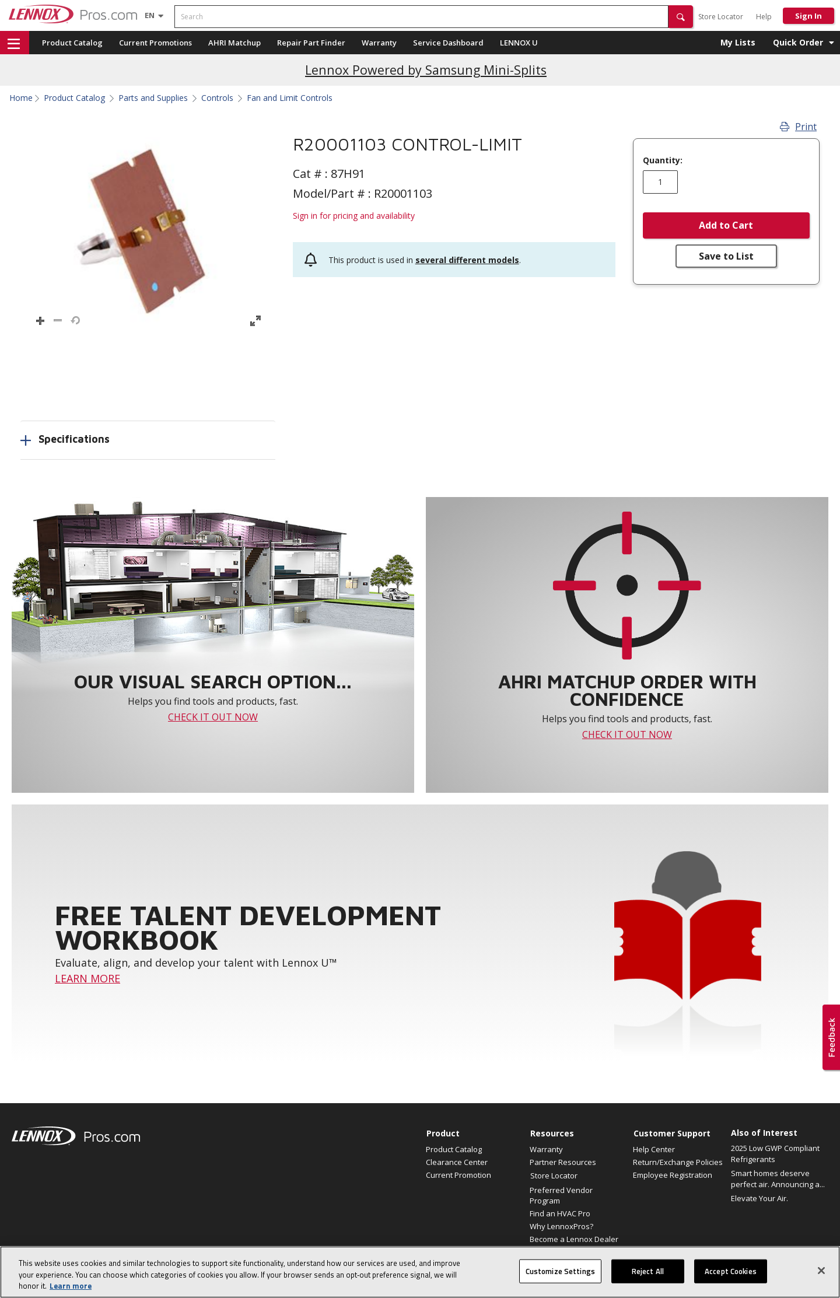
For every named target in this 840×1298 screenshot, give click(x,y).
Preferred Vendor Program (561, 1195)
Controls (217, 98)
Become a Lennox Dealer (574, 1239)
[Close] (821, 1274)
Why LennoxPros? (561, 1226)
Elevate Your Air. (759, 1198)
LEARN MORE (87, 978)
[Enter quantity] (660, 182)
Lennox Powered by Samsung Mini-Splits (426, 69)
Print (798, 126)
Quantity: (662, 160)
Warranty (379, 42)
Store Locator (720, 17)
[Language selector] (149, 15)
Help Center (654, 1149)
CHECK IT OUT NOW (213, 717)
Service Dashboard (448, 42)
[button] (680, 16)
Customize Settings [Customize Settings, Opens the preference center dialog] (560, 1275)
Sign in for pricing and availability (354, 215)
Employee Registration (672, 1175)
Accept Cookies (731, 1275)
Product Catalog (72, 42)
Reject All (648, 1275)
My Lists (737, 42)
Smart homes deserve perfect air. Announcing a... (778, 1179)
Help (764, 17)
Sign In (808, 16)
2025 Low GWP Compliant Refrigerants (775, 1154)
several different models (467, 259)
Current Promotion (458, 1175)
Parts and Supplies (153, 98)
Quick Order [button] (798, 42)
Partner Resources (563, 1162)
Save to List (726, 256)
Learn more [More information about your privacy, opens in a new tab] (71, 1290)
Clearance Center (457, 1162)
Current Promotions (155, 42)
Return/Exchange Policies (678, 1162)
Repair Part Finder (311, 42)
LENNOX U (519, 42)
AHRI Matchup (234, 42)
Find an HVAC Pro (560, 1213)
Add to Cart (726, 225)
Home (21, 98)
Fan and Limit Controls (289, 98)
